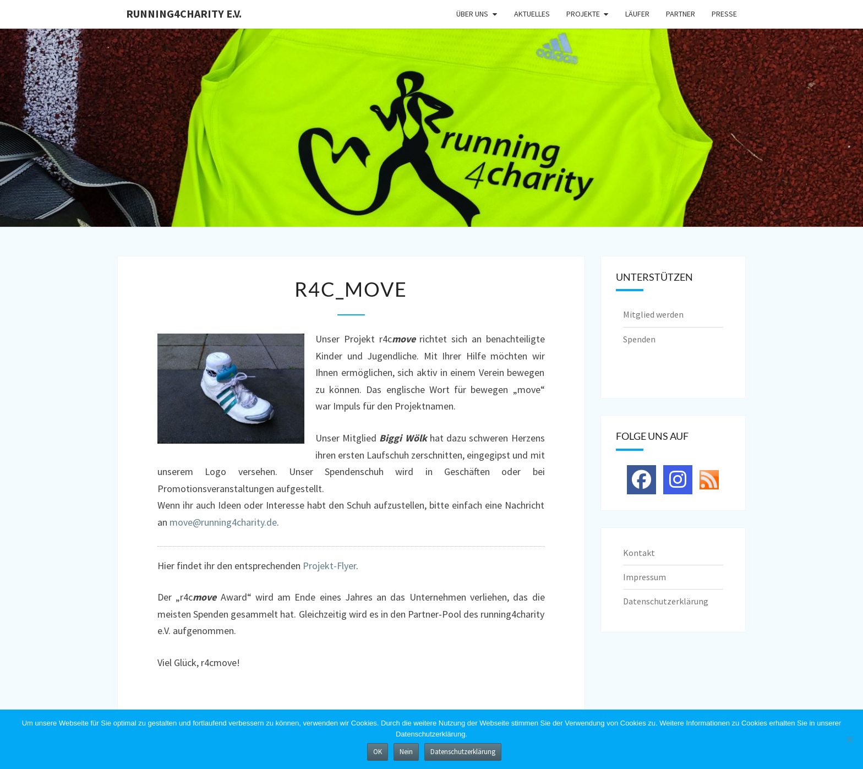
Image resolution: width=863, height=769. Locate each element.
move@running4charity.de (223, 522)
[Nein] (849, 739)
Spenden (639, 339)
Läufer (637, 14)
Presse (724, 14)
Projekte (583, 14)
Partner (680, 14)
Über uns (472, 14)
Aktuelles (532, 14)
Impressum (644, 576)
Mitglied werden (653, 314)
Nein (406, 751)
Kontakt (639, 552)
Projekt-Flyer (329, 565)
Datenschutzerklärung (665, 601)
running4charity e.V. (184, 13)
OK (377, 751)
